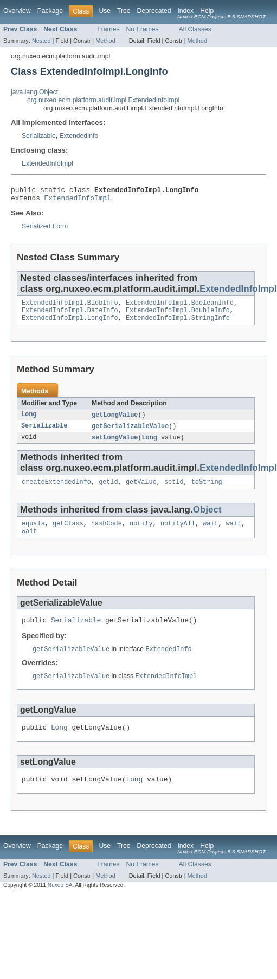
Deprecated (154, 11)
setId (174, 491)
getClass (68, 533)
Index (185, 11)
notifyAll (177, 533)
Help (207, 11)
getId (108, 491)
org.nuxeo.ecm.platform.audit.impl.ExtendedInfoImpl (103, 100)
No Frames (142, 29)
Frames (108, 29)
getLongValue (115, 421)
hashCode (106, 533)
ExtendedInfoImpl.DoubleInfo (178, 315)
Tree (124, 11)
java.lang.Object (34, 92)
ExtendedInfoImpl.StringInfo (178, 324)
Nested (41, 40)
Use (105, 11)
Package (50, 11)
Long (28, 421)
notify (141, 533)
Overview (17, 11)
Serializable (39, 136)
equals (33, 533)
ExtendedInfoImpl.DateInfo (70, 315)
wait (210, 533)
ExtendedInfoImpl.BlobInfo (70, 307)
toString (206, 491)
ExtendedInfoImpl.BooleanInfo (180, 307)
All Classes (195, 29)
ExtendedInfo (79, 136)
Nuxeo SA (60, 902)
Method (105, 40)
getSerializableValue (130, 433)
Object (207, 519)
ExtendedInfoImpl (47, 163)
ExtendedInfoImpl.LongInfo (70, 324)
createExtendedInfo (56, 491)
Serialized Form (45, 229)
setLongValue (115, 445)
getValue (141, 491)
